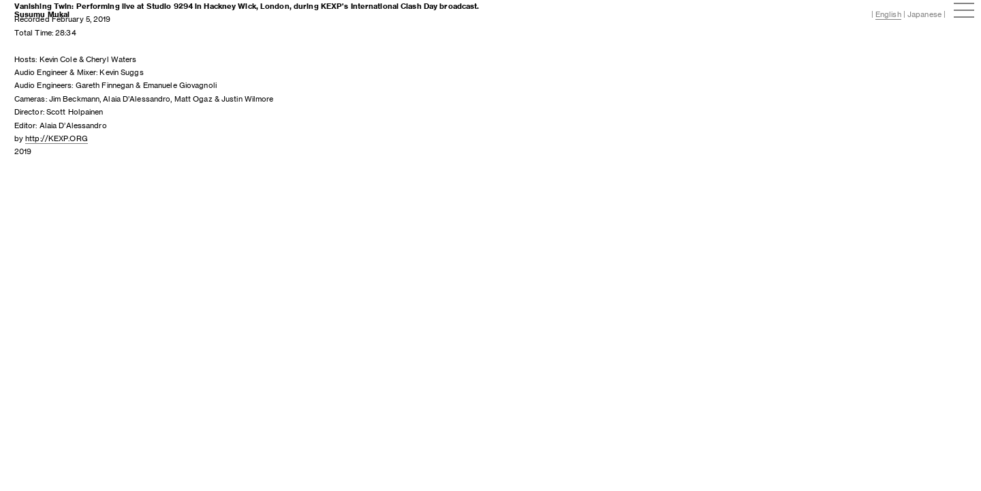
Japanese (924, 14)
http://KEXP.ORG (56, 138)
